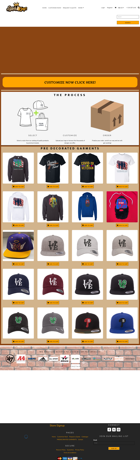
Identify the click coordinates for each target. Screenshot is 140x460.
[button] (32, 115)
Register (110, 7)
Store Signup (57, 425)
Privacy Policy (79, 450)
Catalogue (85, 437)
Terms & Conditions (70, 453)
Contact (80, 440)
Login (103, 7)
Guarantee (70, 450)
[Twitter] (114, 429)
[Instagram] (118, 429)
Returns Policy (61, 450)
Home (54, 437)
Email (95, 440)
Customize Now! (62, 437)
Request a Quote (74, 437)
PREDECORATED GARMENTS (67, 440)
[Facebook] (109, 429)
